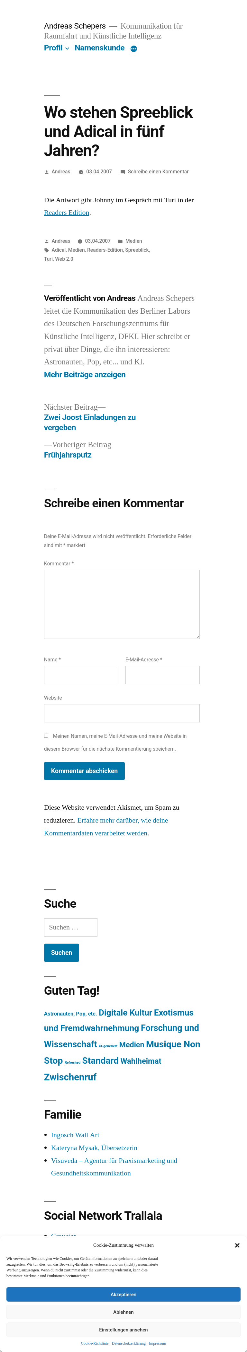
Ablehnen (123, 1312)
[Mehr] (134, 49)
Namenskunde (99, 47)
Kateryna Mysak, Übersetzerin (94, 1147)
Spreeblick (137, 250)
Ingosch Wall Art (75, 1134)
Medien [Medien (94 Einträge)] (131, 1044)
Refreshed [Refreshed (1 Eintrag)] (72, 1062)
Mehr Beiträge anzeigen (85, 374)
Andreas (61, 172)
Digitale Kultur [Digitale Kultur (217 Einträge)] (125, 1012)
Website (53, 698)
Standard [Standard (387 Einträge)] (100, 1060)
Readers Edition (66, 212)
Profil (53, 47)
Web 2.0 (64, 259)
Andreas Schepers (76, 26)
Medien (133, 241)
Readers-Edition (105, 250)
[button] (237, 1245)
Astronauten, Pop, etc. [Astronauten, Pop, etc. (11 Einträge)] (70, 1014)
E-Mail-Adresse (143, 660)
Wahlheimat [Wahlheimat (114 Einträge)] (140, 1061)
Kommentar (59, 564)
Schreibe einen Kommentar (158, 172)
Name (52, 660)
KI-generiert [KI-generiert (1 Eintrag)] (108, 1046)
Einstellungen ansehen (123, 1330)
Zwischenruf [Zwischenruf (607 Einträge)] (70, 1077)
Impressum (157, 1343)
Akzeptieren (123, 1294)
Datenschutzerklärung (129, 1343)
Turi (48, 259)
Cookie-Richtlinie (95, 1343)
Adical (59, 250)
